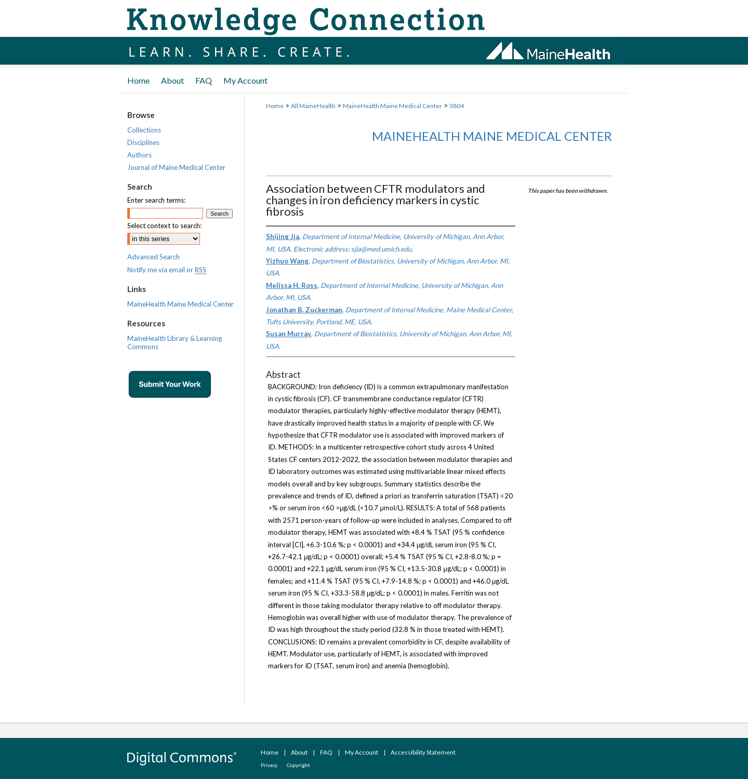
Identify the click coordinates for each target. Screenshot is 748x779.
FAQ (326, 752)
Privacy (269, 765)
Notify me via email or (166, 270)
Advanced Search (153, 257)
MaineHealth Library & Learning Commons (174, 342)
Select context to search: (164, 225)
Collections (144, 130)
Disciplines (143, 142)
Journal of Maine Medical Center (176, 167)
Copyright (298, 765)
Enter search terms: (156, 200)
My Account (361, 752)
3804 (456, 106)
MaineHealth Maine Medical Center (392, 106)
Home (275, 106)
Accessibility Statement (423, 752)
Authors (139, 155)
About (299, 752)
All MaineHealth (313, 106)
